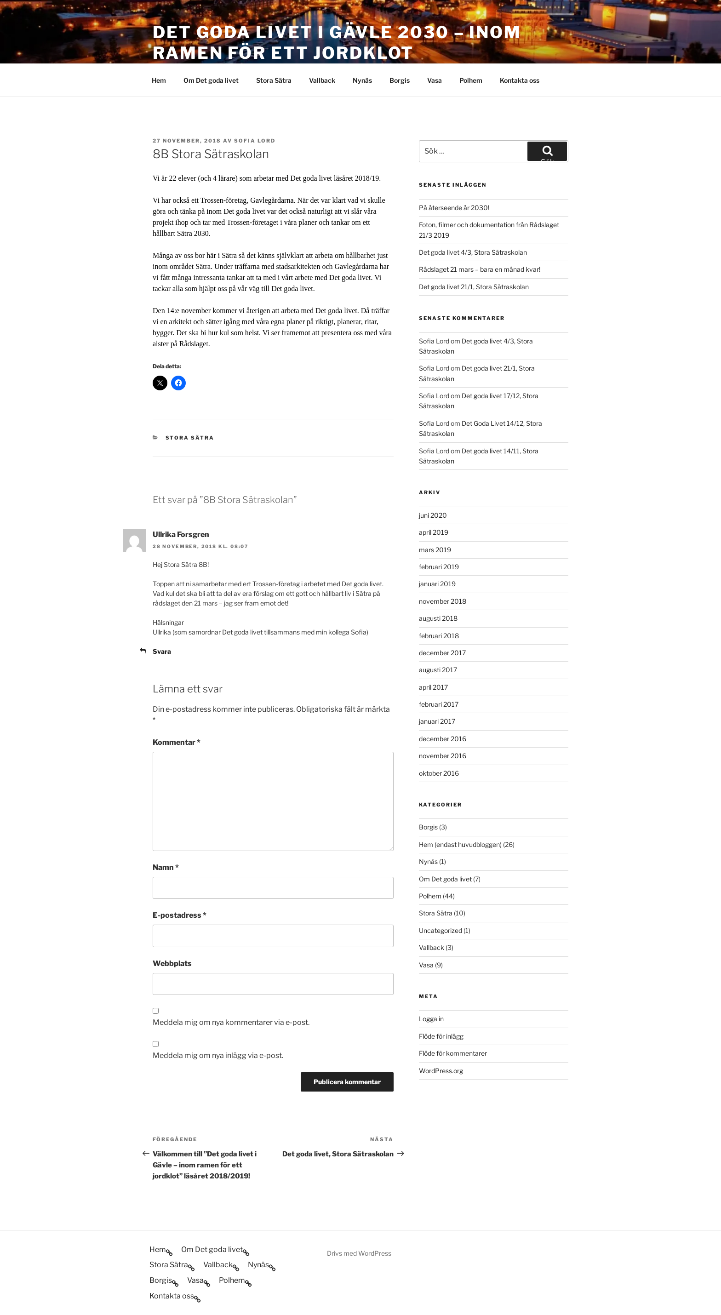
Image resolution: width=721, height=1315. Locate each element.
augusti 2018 (438, 618)
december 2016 (442, 739)
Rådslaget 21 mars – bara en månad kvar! (479, 269)
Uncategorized (440, 930)
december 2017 (442, 653)
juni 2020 (433, 515)
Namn (166, 867)
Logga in (431, 1019)
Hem (159, 80)
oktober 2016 (439, 773)
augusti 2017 (438, 670)
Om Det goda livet (211, 80)
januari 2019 (437, 584)
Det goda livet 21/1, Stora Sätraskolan (474, 287)
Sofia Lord (254, 140)
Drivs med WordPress (359, 1253)
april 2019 (433, 532)
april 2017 (433, 687)
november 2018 (442, 601)
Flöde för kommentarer (453, 1053)
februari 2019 (439, 567)
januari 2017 (437, 721)
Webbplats (172, 963)
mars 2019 (435, 550)
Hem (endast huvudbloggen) (460, 844)
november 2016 (442, 756)
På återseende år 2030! (454, 208)
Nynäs (362, 80)
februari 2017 (438, 704)
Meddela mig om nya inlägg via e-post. (218, 1055)
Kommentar (176, 742)
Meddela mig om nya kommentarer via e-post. (231, 1022)
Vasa (434, 80)
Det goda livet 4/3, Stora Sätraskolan (473, 252)
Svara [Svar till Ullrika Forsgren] (162, 651)
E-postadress (179, 915)
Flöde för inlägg (441, 1036)
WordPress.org (441, 1071)
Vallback (322, 80)
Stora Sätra (274, 80)
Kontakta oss (519, 80)
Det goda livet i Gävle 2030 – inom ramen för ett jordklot (337, 42)
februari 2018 (439, 636)
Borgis (399, 80)
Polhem (470, 80)
